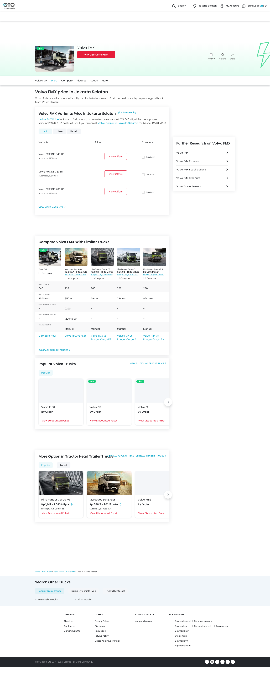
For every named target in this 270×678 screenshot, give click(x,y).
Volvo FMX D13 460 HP (51, 189)
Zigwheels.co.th (183, 645)
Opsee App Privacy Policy (107, 640)
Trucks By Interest (115, 591)
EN (261, 5)
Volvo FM (95, 407)
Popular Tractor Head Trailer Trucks (140, 455)
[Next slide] (168, 402)
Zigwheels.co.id (182, 621)
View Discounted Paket (96, 54)
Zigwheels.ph (181, 626)
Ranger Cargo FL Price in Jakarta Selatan (128, 274)
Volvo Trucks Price (152, 363)
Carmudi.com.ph (202, 626)
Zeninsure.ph (222, 626)
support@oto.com (144, 621)
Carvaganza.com (203, 621)
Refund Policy (102, 635)
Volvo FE (143, 407)
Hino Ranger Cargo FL (126, 269)
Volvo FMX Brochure (188, 178)
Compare (211, 58)
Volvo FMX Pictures (187, 161)
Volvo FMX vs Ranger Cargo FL (127, 337)
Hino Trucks (84, 599)
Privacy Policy (102, 621)
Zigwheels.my (182, 630)
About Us (68, 621)
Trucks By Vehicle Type (83, 591)
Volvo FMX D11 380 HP (51, 171)
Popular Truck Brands (49, 591)
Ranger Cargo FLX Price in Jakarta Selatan (154, 274)
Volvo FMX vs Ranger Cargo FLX (153, 337)
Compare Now (47, 335)
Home (37, 571)
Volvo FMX (41, 80)
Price (54, 80)
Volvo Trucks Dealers (188, 186)
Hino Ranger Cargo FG (100, 269)
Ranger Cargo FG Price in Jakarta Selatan (102, 274)
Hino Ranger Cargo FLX (153, 269)
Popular (45, 372)
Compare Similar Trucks (53, 350)
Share (232, 56)
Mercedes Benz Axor (73, 269)
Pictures (81, 80)
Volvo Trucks (59, 571)
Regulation (100, 630)
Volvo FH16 (48, 407)
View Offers (115, 156)
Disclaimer (100, 626)
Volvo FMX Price (49, 119)
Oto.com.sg (181, 635)
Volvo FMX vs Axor (75, 335)
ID (265, 5)
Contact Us (69, 626)
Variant (222, 56)
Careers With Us (72, 630)
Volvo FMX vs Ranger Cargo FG (101, 337)
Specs (94, 80)
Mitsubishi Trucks (48, 599)
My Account (232, 5)
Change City (127, 112)
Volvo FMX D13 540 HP (51, 154)
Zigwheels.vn (181, 640)
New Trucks (47, 571)
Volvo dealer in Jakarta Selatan (118, 123)
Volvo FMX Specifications (191, 169)
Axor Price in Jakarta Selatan (76, 274)
